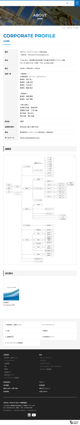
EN (71, 3)
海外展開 (6, 385)
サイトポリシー (7, 410)
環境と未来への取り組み (10, 388)
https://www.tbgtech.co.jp (29, 138)
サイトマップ (32, 410)
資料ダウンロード (44, 388)
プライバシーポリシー (20, 410)
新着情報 (42, 385)
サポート (42, 382)
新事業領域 (6, 382)
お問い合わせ (43, 391)
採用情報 (6, 391)
